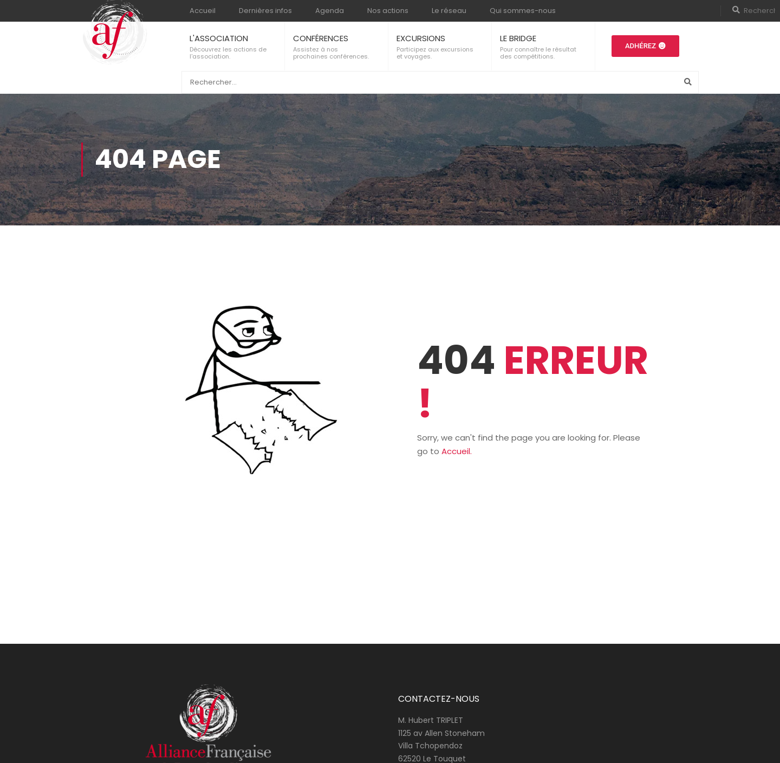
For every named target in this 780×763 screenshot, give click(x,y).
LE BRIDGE (518, 38)
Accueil (203, 10)
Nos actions (387, 10)
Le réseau (449, 10)
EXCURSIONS (420, 38)
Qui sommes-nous (523, 10)
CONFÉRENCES (320, 38)
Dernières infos (265, 10)
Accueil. (456, 451)
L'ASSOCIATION (219, 38)
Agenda (329, 10)
